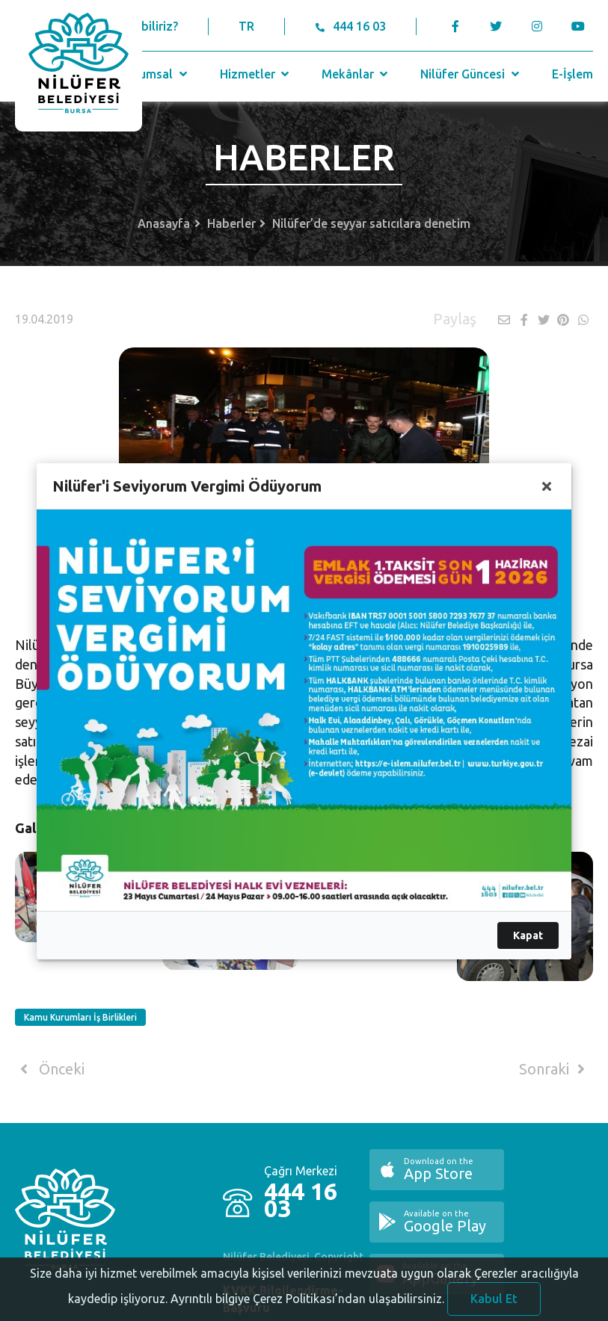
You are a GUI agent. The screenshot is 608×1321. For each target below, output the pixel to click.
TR (246, 26)
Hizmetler (256, 74)
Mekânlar (356, 74)
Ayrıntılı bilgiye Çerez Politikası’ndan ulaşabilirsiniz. (307, 1308)
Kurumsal (155, 74)
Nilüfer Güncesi (471, 74)
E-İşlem (572, 74)
